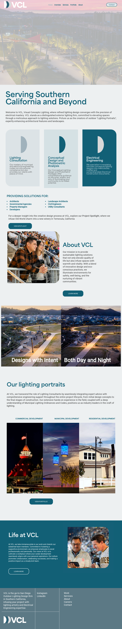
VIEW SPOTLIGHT (20, 226)
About (80, 5)
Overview (57, 5)
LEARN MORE (73, 293)
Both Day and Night (87, 360)
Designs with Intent (34, 360)
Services (65, 5)
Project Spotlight (90, 215)
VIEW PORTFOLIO (41, 501)
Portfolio (73, 5)
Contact (112, 5)
